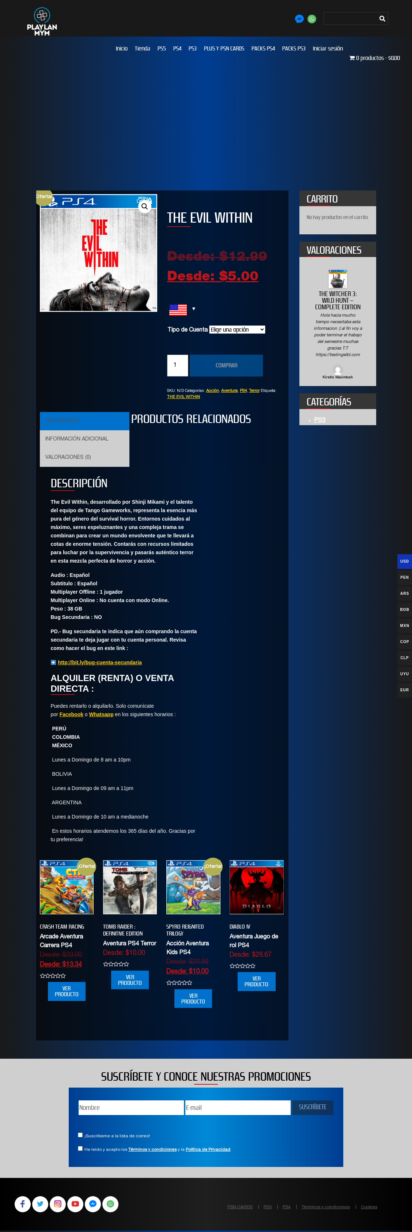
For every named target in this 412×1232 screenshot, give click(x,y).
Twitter (42, 1205)
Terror (254, 391)
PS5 (162, 48)
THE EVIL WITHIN (183, 397)
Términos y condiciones (152, 1150)
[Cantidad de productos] (177, 366)
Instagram (61, 1205)
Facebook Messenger (99, 1205)
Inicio (122, 48)
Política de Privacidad (208, 1150)
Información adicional (76, 439)
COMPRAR (226, 365)
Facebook (71, 714)
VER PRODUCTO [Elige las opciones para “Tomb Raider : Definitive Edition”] (130, 980)
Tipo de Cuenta (187, 330)
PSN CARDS (240, 1207)
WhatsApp (118, 1205)
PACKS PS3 (294, 48)
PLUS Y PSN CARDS (224, 48)
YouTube (80, 1205)
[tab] (83, 421)
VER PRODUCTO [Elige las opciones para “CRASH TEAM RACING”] (67, 991)
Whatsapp (101, 714)
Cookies (369, 1207)
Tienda (142, 48)
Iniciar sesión (328, 48)
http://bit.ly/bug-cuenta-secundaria (99, 662)
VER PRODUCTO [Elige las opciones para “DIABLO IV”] (256, 981)
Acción (212, 391)
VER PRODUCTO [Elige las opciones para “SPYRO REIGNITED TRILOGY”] (193, 998)
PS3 (193, 48)
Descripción (62, 421)
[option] (337, 325)
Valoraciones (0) (68, 457)
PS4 (177, 48)
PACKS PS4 (263, 48)
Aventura (229, 391)
